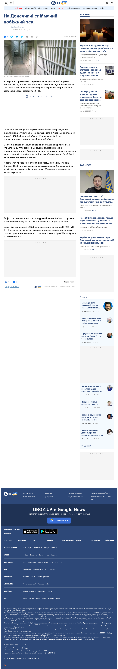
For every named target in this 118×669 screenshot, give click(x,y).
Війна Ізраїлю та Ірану (46, 8)
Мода (44, 598)
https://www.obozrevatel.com (79, 609)
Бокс (47, 555)
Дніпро (46, 548)
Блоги (78, 540)
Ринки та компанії (29, 584)
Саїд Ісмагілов (86, 327)
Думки (83, 297)
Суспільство (96, 540)
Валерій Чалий (86, 342)
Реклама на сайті (29, 497)
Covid (50, 591)
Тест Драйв (27, 569)
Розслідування (68, 540)
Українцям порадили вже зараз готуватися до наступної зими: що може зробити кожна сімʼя (96, 48)
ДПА (51, 562)
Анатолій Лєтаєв (87, 395)
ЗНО (56, 562)
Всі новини (109, 540)
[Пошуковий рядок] (112, 3)
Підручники (32, 562)
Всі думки (85, 446)
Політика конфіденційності (99, 493)
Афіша (25, 598)
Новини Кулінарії (43, 577)
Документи (49, 497)
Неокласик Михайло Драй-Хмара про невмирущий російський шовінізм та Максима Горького (92, 433)
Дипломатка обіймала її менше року (93, 227)
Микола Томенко (86, 439)
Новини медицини (29, 591)
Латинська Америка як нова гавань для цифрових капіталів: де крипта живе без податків (92, 389)
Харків (30, 548)
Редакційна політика (12, 287)
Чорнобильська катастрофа (93, 8)
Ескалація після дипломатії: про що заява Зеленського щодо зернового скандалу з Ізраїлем (90, 305)
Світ (34, 540)
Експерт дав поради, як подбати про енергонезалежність (93, 56)
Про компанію (28, 493)
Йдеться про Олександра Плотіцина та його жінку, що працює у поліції (90, 106)
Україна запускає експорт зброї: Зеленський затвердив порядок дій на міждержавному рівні (97, 240)
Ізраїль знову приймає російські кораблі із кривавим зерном (91, 417)
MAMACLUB (42, 591)
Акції (46, 569)
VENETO (60, 8)
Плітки (31, 598)
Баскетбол (33, 555)
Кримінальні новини (17, 27)
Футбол (25, 555)
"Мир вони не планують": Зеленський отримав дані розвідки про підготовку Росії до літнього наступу (97, 199)
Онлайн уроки (43, 562)
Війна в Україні (30, 8)
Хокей (41, 555)
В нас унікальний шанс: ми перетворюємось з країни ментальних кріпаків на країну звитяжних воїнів (91, 321)
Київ (24, 548)
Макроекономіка (43, 584)
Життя (50, 540)
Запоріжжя (38, 548)
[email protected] (30, 653)
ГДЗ (24, 562)
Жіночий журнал (54, 598)
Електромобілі (38, 569)
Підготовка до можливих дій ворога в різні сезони (96, 207)
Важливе (85, 14)
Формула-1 (55, 555)
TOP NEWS (85, 165)
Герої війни (18, 8)
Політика (22, 540)
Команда (48, 493)
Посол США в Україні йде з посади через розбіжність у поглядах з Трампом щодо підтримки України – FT (96, 221)
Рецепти (26, 577)
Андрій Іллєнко (86, 423)
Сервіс (52, 569)
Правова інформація (75, 493)
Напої (33, 577)
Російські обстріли (73, 8)
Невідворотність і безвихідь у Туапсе (89, 403)
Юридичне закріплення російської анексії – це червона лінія (91, 336)
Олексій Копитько (87, 408)
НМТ (61, 562)
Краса (38, 598)
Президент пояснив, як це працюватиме (95, 246)
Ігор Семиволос (86, 311)
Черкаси (54, 548)
